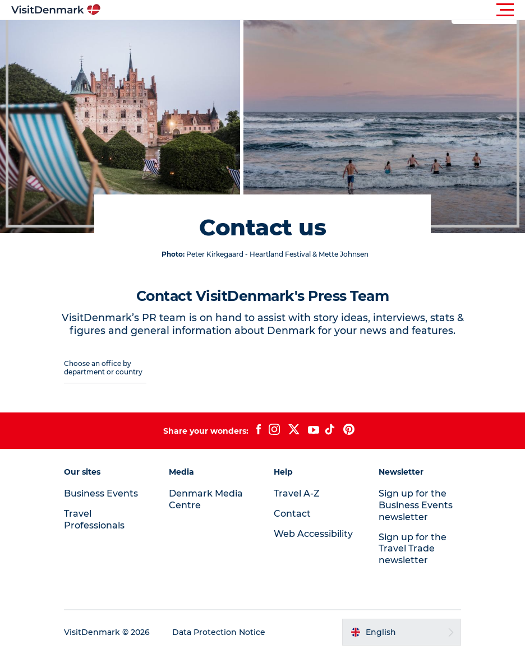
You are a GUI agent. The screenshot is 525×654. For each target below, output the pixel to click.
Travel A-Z (297, 493)
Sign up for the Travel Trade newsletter (412, 549)
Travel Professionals (94, 519)
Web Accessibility (313, 533)
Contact (292, 513)
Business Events (101, 493)
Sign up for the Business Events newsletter (416, 505)
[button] (313, 10)
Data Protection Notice (218, 632)
